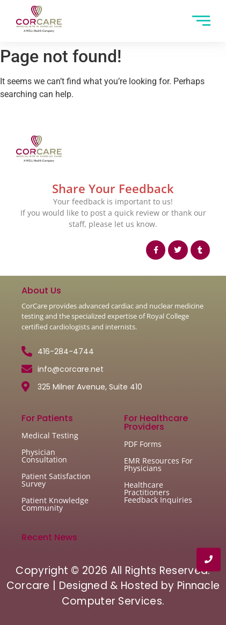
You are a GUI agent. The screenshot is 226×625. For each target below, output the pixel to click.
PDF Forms (143, 444)
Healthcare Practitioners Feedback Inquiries (158, 492)
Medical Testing (49, 435)
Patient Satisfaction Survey (56, 480)
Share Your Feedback (113, 188)
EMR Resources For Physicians (158, 464)
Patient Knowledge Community (55, 504)
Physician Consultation (44, 456)
